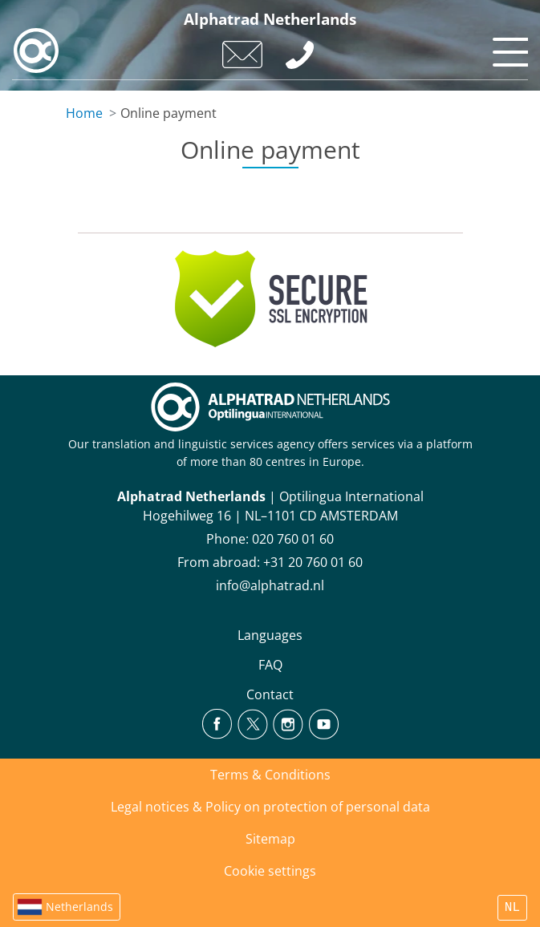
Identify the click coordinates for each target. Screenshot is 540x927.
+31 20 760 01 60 (313, 562)
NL (512, 908)
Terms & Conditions (270, 774)
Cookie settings (270, 871)
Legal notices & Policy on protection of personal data (270, 807)
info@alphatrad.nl (270, 585)
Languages (270, 635)
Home (84, 113)
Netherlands (79, 906)
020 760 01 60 (293, 539)
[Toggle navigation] (508, 48)
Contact (270, 694)
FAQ (270, 665)
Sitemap (270, 839)
